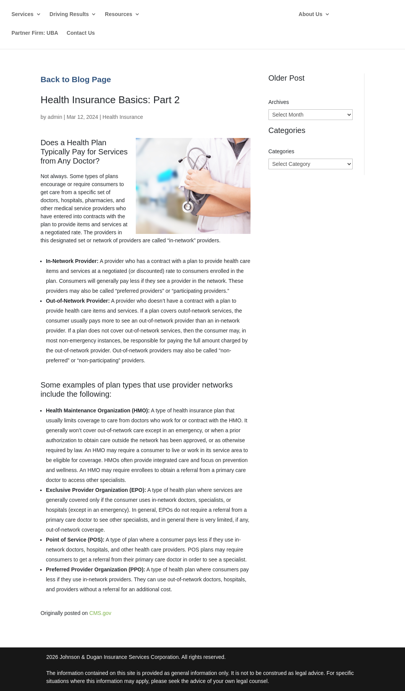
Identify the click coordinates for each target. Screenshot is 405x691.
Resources (118, 14)
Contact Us (81, 33)
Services (22, 14)
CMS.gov (100, 613)
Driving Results (69, 14)
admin (55, 117)
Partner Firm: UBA (34, 33)
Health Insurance (122, 117)
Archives (278, 102)
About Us (315, 14)
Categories (281, 151)
